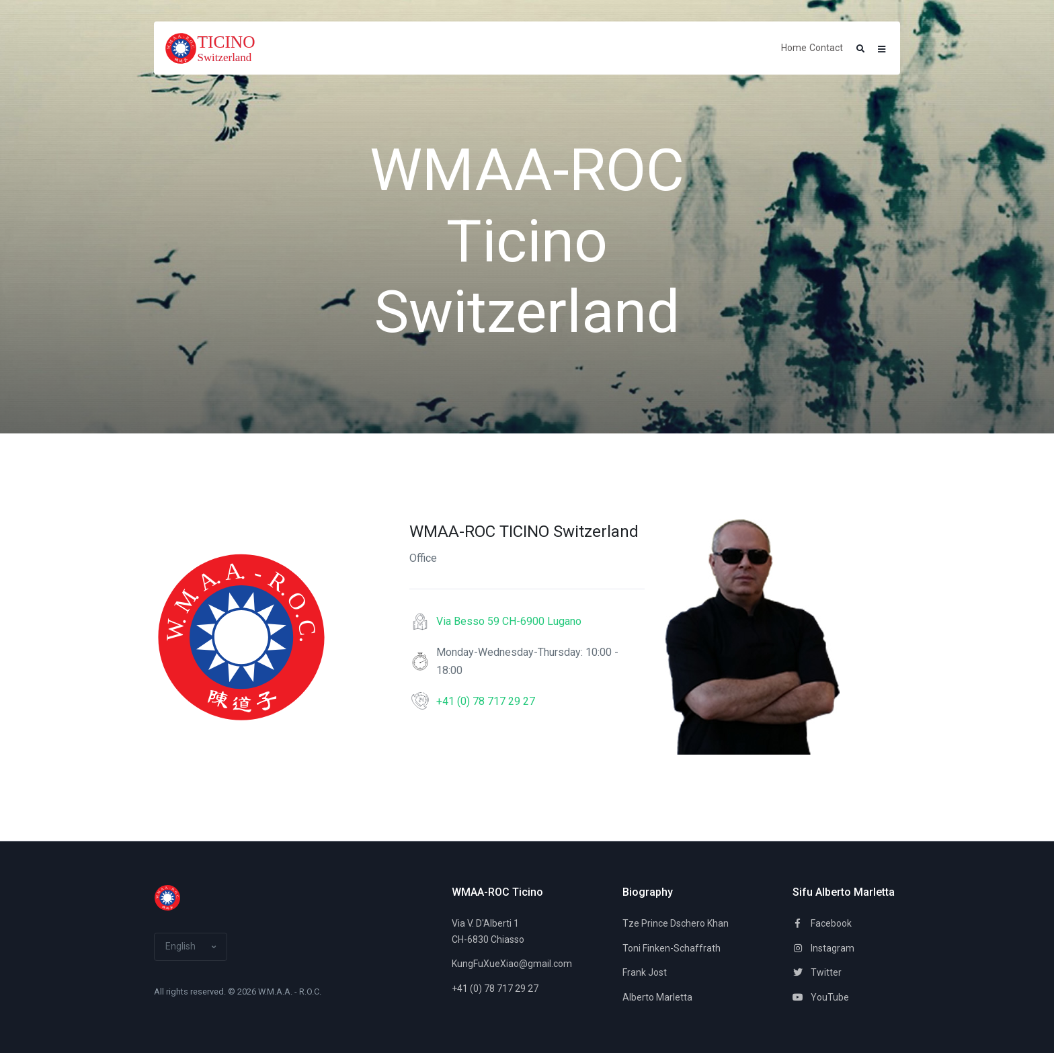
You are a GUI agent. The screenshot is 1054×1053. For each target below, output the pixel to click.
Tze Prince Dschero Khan (675, 923)
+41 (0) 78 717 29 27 (485, 701)
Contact (826, 47)
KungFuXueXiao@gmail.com (505, 963)
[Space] (215, 48)
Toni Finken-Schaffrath (671, 948)
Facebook (822, 923)
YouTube (821, 997)
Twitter (817, 972)
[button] (860, 49)
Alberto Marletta (657, 997)
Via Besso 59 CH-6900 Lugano (508, 621)
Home (794, 47)
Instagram (823, 948)
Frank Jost (644, 972)
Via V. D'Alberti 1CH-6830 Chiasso (488, 931)
